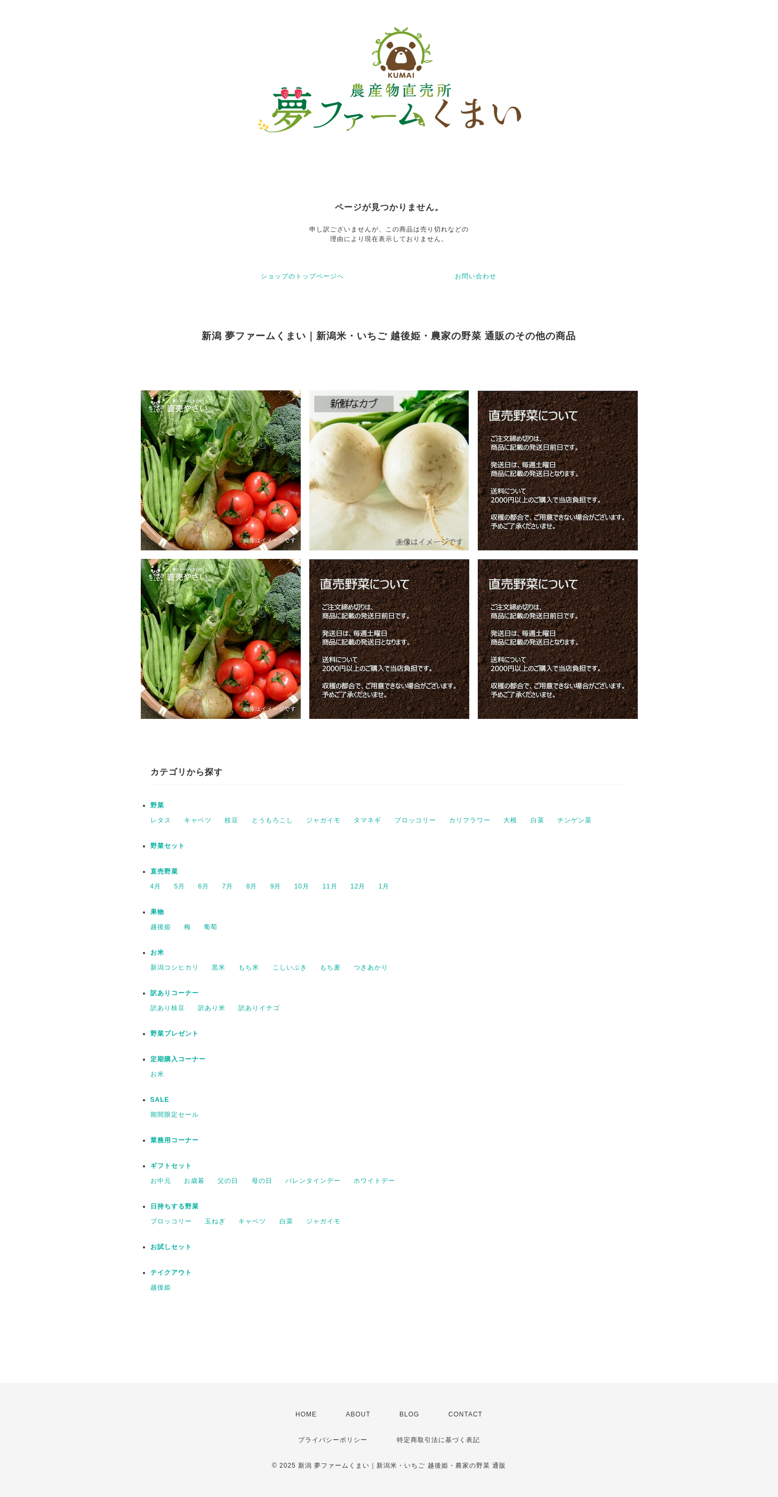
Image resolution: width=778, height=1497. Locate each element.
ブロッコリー (415, 820)
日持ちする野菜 (174, 1206)
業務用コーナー (174, 1140)
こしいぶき (289, 967)
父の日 (228, 1180)
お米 (157, 952)
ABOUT (358, 1414)
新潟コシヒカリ (174, 967)
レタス (160, 820)
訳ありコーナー (174, 993)
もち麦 (330, 967)
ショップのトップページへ (302, 276)
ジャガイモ (323, 820)
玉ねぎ (215, 1221)
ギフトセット (171, 1166)
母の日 (262, 1180)
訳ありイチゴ (259, 1008)
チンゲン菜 (574, 820)
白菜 (537, 820)
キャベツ (198, 820)
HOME (306, 1414)
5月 (180, 886)
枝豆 (231, 820)
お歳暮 (194, 1180)
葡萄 (211, 927)
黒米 (219, 967)
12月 (357, 886)
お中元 (160, 1180)
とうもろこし (272, 820)
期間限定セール (174, 1114)
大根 (510, 820)
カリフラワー (470, 820)
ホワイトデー (374, 1180)
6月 (204, 886)
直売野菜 (164, 871)
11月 (329, 886)
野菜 (157, 805)
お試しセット (171, 1247)
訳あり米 (212, 1008)
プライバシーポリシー (332, 1440)
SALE (160, 1099)
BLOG (409, 1414)
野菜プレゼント (174, 1033)
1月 (384, 886)
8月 (252, 886)
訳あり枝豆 (167, 1008)
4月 (156, 886)
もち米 (248, 967)
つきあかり (371, 967)
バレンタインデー (313, 1180)
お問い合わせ (475, 276)
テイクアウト (171, 1272)
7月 (228, 886)
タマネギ (367, 820)
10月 (301, 886)
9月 (276, 886)
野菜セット (167, 846)
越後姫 (160, 927)
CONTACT (465, 1414)
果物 (157, 912)
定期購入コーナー (178, 1059)
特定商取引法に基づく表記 (438, 1440)
